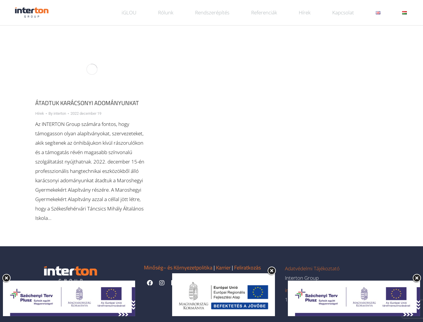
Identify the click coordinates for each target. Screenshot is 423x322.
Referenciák (264, 12)
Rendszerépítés (212, 12)
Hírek (304, 12)
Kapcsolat (343, 12)
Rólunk (165, 12)
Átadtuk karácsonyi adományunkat (87, 102)
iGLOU (129, 12)
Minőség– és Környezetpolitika (178, 268)
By (57, 113)
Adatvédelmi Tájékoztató (312, 268)
